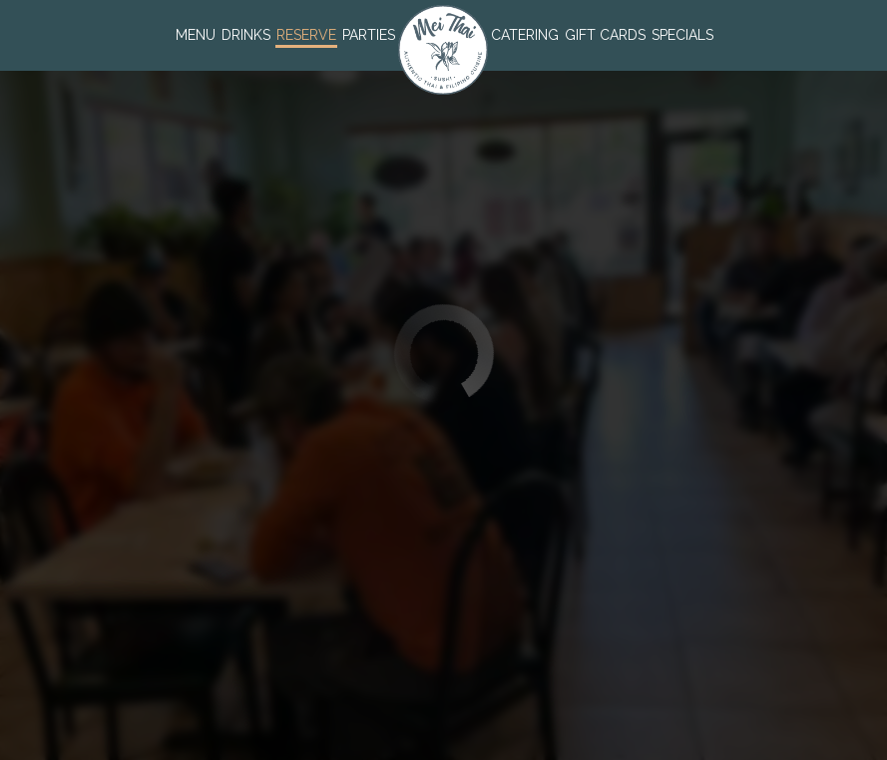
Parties (368, 35)
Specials (682, 35)
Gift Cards (605, 35)
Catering (525, 35)
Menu (196, 35)
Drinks (246, 35)
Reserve (306, 35)
